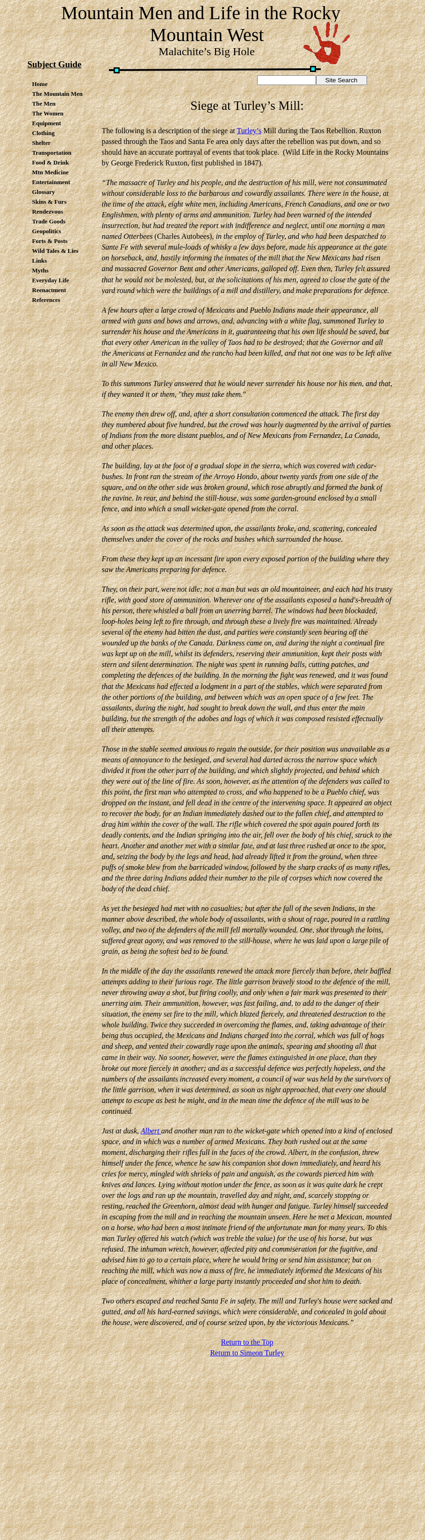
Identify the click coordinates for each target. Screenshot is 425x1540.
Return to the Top (247, 1342)
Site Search (341, 80)
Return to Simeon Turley (247, 1353)
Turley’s (249, 131)
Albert (151, 1131)
